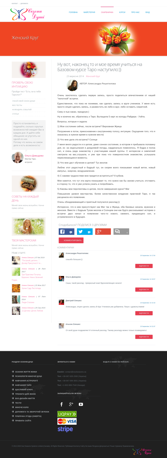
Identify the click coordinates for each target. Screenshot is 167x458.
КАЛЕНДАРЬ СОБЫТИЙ (21, 110)
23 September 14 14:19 (147, 303)
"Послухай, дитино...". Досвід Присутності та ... (32, 261)
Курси (122, 12)
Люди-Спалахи (28, 302)
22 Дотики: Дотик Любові (32, 310)
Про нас (135, 12)
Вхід (148, 12)
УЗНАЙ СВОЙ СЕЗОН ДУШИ (23, 101)
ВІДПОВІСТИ (144, 266)
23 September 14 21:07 (147, 326)
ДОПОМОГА (24, 3)
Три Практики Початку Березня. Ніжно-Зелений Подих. (27, 277)
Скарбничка (107, 12)
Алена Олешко (28, 258)
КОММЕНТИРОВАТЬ (73, 240)
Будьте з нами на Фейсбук (116, 362)
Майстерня (89, 12)
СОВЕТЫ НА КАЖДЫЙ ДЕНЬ (25, 198)
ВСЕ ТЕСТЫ (17, 105)
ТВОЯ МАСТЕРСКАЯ (24, 240)
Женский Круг (93, 76)
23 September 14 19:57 (147, 279)
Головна (73, 12)
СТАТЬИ (15, 114)
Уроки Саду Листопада (31, 288)
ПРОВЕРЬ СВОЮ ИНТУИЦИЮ (22, 84)
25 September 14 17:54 (147, 255)
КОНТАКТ (15, 3)
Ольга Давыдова (34, 155)
